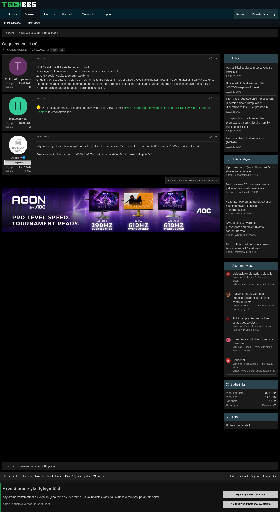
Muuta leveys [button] (54, 476)
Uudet (232, 476)
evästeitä (43, 497)
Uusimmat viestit (242, 265)
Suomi (98, 476)
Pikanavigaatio (12, 22)
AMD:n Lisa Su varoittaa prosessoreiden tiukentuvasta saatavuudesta (245, 227)
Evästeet (10, 476)
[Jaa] (210, 58)
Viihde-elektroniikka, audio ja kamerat (254, 284)
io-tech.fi (11, 14)
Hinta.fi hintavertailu (239, 425)
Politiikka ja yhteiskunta (246, 329)
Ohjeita (255, 476)
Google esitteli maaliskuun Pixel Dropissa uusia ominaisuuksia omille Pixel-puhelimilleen (248, 122)
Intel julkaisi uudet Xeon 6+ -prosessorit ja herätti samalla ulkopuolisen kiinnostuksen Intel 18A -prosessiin (250, 103)
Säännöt (87, 14)
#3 (215, 137)
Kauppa (106, 14)
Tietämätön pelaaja (16, 49)
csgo (54, 49)
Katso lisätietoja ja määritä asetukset (26, 504)
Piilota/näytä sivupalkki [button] (78, 476)
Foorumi (30, 14)
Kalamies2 (269, 405)
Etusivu (266, 476)
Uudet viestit (33, 22)
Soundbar (239, 360)
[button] (55, 14)
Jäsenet (66, 14)
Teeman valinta (30, 476)
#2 (215, 98)
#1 (215, 58)
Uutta (47, 14)
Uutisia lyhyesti (241, 159)
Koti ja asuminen (242, 350)
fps (61, 49)
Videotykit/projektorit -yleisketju (253, 273)
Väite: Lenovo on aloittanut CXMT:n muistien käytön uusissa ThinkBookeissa (249, 205)
